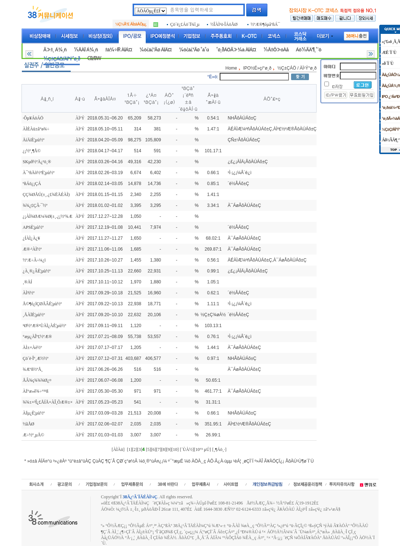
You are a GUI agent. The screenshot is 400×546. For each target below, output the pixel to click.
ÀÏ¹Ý (80, 118)
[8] (163, 449)
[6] (153, 449)
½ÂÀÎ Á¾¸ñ (86, 49)
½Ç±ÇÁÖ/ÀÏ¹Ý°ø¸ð (61, 58)
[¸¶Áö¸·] (219, 449)
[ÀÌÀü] (117, 449)
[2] (134, 449)
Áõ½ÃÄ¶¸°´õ (308, 49)
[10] (175, 449)
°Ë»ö (212, 76)
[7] (158, 449)
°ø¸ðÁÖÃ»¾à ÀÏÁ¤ (236, 49)
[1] (129, 449)
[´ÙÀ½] (187, 449)
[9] (168, 449)
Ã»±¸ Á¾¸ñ (54, 49)
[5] (148, 449)
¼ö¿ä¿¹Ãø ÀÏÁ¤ (155, 49)
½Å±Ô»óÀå (275, 49)
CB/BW (94, 58)
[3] (139, 449)
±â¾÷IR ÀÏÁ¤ (118, 49)
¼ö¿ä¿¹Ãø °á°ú (194, 49)
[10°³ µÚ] (202, 449)
